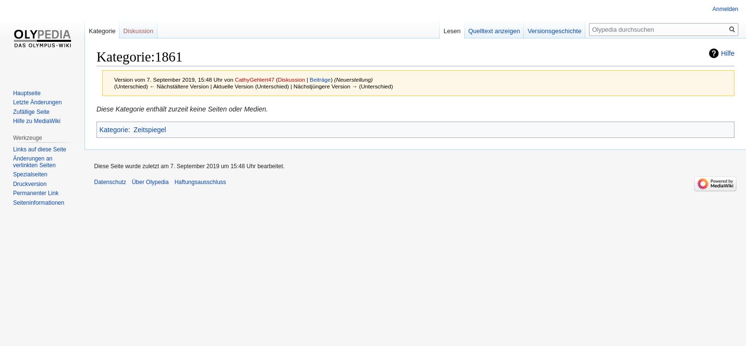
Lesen (452, 31)
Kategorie (113, 130)
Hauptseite (26, 93)
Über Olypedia (150, 182)
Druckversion (30, 184)
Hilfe (727, 53)
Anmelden (725, 9)
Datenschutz (110, 182)
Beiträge (320, 79)
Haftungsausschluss (200, 182)
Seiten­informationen (38, 202)
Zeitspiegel (149, 130)
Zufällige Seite (31, 112)
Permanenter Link (36, 193)
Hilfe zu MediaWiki (36, 121)
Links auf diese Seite (39, 149)
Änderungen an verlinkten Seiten (34, 162)
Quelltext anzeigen (494, 31)
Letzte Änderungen (37, 102)
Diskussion (291, 79)
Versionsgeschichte (554, 31)
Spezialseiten (30, 174)
